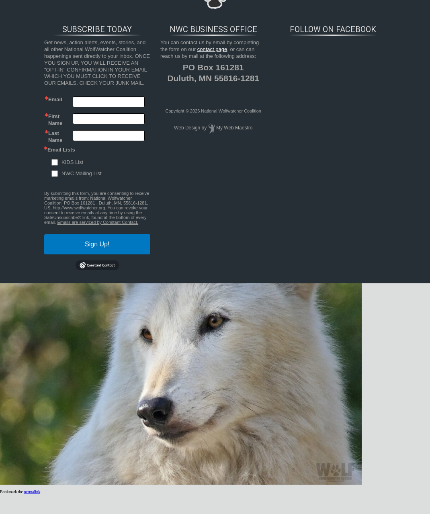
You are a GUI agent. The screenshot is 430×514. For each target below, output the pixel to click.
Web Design (187, 128)
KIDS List (72, 162)
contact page (212, 49)
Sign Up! (97, 244)
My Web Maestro (234, 128)
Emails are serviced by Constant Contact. (97, 222)
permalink (32, 491)
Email (55, 99)
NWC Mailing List (81, 173)
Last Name (55, 136)
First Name (55, 119)
